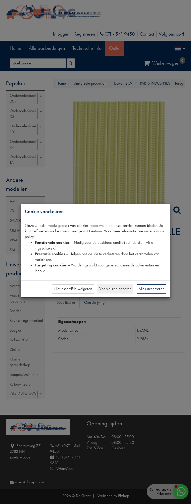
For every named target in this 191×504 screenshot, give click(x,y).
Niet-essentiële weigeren (73, 288)
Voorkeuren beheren (115, 288)
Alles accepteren (151, 288)
